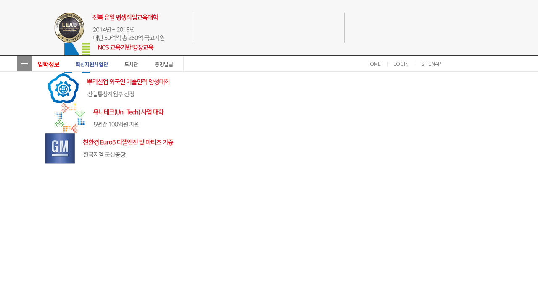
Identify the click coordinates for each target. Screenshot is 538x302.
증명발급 (164, 64)
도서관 (131, 64)
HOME (374, 63)
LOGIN (401, 63)
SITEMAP (431, 63)
